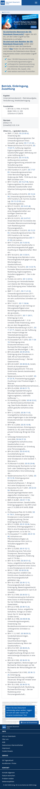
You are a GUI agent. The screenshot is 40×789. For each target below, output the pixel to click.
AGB (3, 742)
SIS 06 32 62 (31, 400)
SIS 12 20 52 (27, 279)
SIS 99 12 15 (24, 582)
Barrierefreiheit (17, 745)
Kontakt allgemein (8, 773)
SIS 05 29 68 (29, 463)
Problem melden (8, 779)
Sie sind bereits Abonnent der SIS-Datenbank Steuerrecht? (17, 33)
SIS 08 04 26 (24, 364)
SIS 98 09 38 (25, 619)
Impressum (6, 748)
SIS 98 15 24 (24, 607)
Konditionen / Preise (9, 763)
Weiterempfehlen (8, 781)
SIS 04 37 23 (21, 439)
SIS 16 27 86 (23, 182)
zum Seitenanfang (29, 723)
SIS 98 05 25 (24, 648)
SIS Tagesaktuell (7, 760)
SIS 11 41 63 (29, 143)
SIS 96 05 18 (24, 660)
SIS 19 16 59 (23, 157)
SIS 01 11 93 (25, 500)
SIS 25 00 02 (24, 133)
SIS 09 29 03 (24, 352)
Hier (11, 49)
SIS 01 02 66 (24, 524)
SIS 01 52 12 (24, 548)
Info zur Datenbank (8, 736)
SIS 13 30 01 (24, 255)
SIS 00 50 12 (24, 595)
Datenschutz (6, 745)
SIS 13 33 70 (30, 267)
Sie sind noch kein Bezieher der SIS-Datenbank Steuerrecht (18, 42)
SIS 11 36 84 (23, 303)
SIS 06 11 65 (25, 412)
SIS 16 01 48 (25, 206)
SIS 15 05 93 (24, 242)
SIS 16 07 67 (25, 218)
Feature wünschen (8, 776)
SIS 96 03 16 (24, 684)
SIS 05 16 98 (25, 425)
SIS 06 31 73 (24, 388)
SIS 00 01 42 (25, 561)
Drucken (6, 12)
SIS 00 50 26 (23, 570)
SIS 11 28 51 (27, 315)
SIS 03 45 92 (24, 451)
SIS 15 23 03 (16, 201)
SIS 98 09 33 (25, 633)
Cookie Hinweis (7, 751)
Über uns (5, 739)
